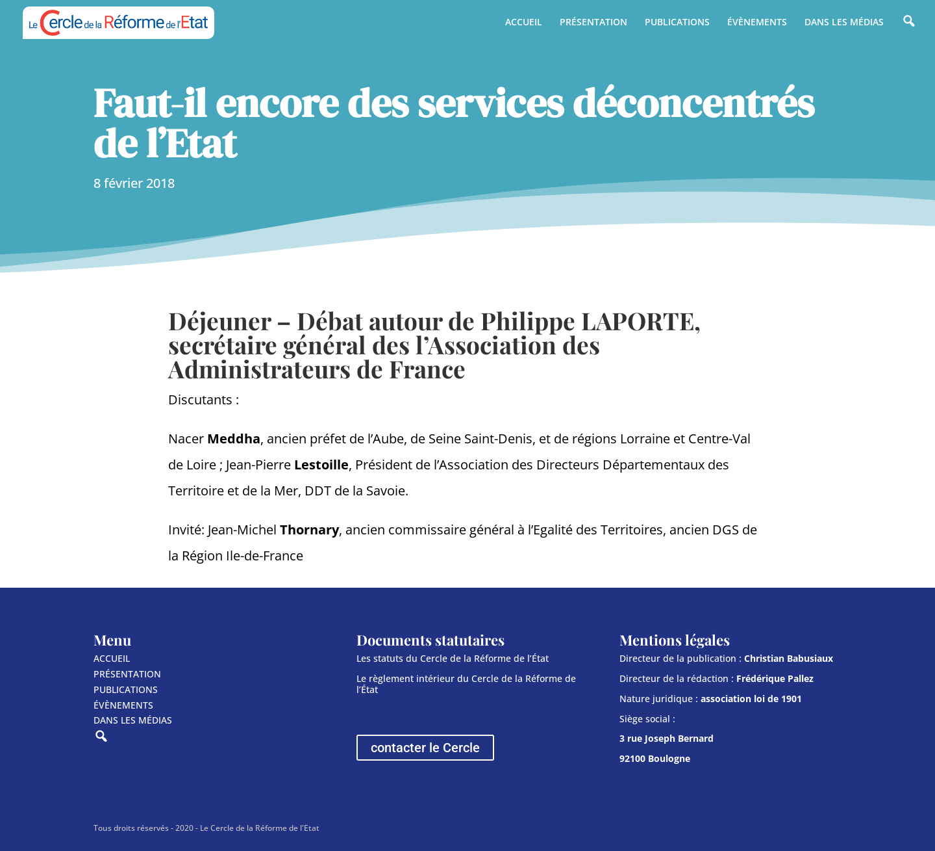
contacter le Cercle (425, 747)
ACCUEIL (523, 23)
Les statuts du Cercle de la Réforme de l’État (452, 658)
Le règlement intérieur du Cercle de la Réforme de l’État (466, 684)
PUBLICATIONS (677, 23)
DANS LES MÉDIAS (844, 23)
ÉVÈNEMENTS (757, 23)
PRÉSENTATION (593, 23)
